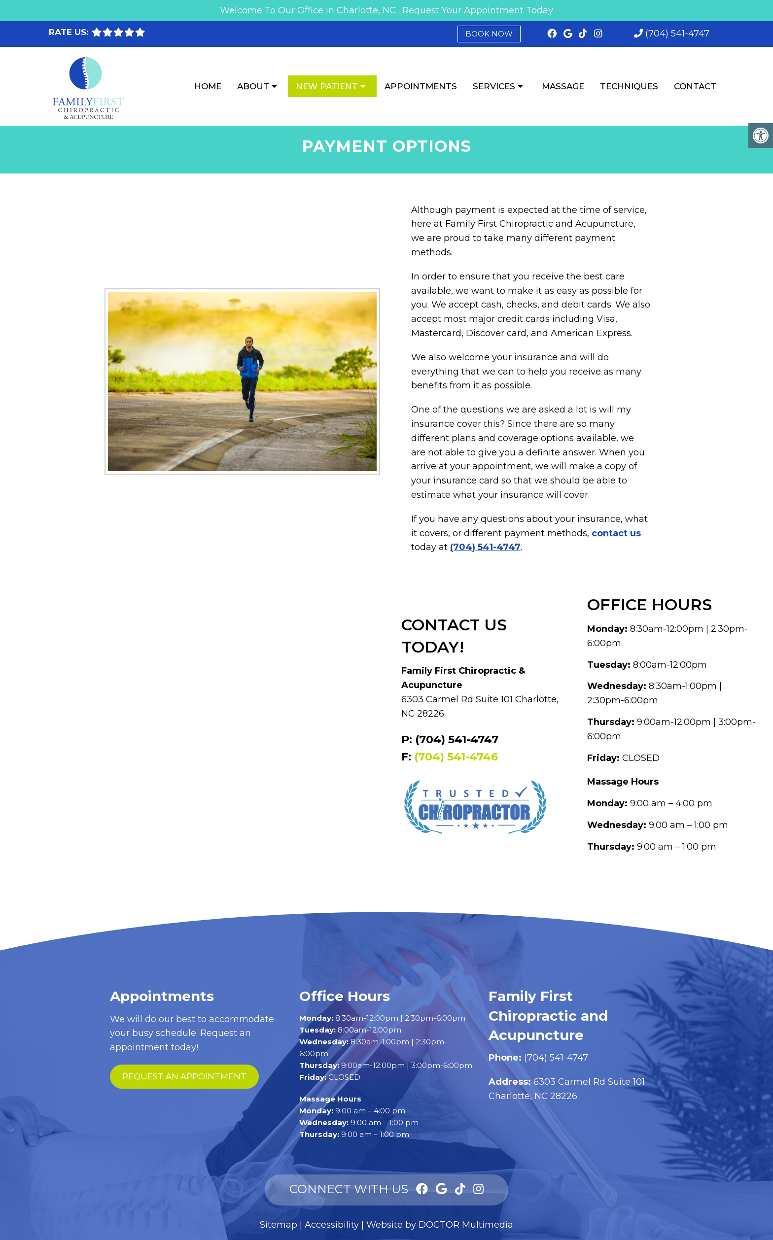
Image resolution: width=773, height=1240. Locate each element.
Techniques (629, 86)
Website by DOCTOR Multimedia (439, 1224)
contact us (616, 533)
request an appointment (184, 1076)
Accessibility (332, 1224)
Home (207, 86)
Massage (563, 86)
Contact (695, 86)
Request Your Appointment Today (477, 10)
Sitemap (278, 1224)
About (253, 86)
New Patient (327, 86)
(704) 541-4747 (677, 33)
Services (494, 86)
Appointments (421, 86)
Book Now (489, 33)
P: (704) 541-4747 (449, 739)
